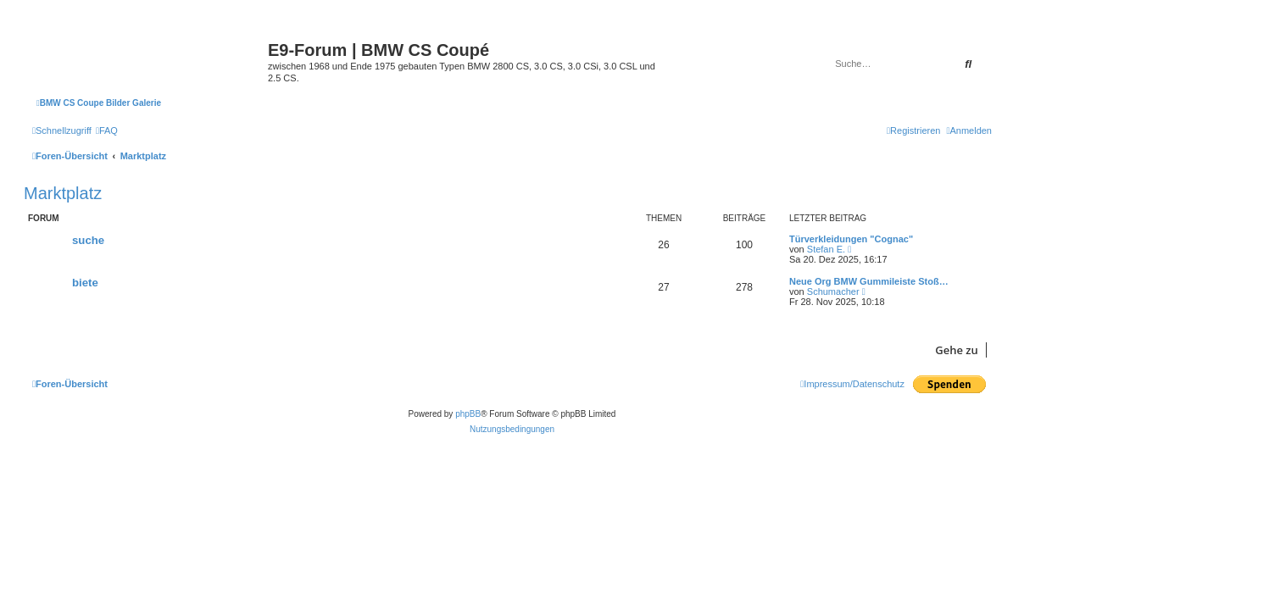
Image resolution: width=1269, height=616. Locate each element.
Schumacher (833, 291)
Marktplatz (63, 193)
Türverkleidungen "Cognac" (851, 239)
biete (85, 282)
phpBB (468, 414)
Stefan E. (826, 249)
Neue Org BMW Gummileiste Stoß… (869, 281)
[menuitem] (107, 130)
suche (88, 240)
